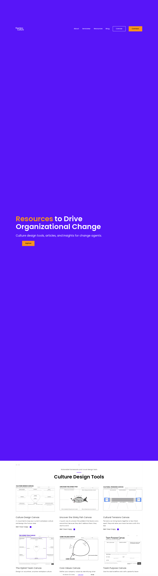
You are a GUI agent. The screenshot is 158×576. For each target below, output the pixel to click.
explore (28, 243)
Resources (98, 29)
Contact (135, 29)
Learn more (80, 574)
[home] (20, 28)
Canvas (119, 29)
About (76, 29)
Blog (108, 29)
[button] (86, 29)
